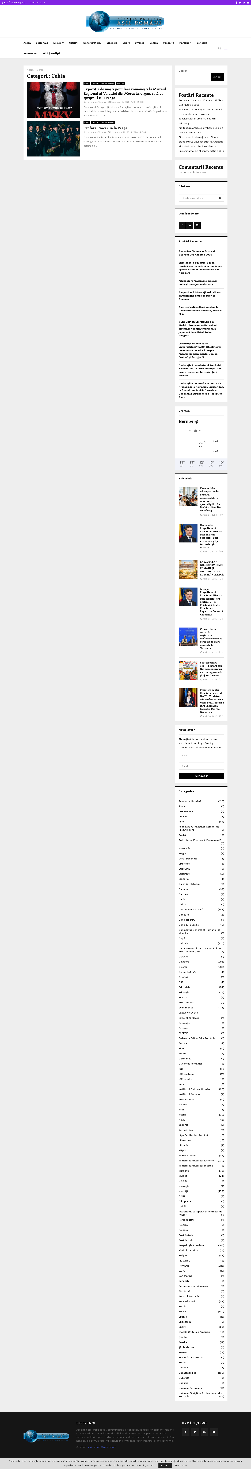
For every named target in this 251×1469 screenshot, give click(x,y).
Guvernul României (190, 1063)
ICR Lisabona (186, 1074)
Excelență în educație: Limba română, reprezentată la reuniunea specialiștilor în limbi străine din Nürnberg (210, 499)
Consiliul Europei (189, 924)
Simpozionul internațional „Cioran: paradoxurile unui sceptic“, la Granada (200, 295)
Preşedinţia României (191, 1245)
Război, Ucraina (188, 1250)
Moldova (184, 1170)
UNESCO (184, 1377)
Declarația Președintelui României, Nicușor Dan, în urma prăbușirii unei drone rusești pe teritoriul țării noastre (211, 536)
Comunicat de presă (191, 909)
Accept (165, 1465)
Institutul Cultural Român (103, 84)
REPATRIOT (185, 1260)
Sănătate (184, 1281)
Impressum (30, 53)
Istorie (182, 1114)
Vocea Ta (168, 42)
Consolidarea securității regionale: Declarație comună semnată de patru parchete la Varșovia (211, 638)
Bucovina (184, 868)
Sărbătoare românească (193, 1286)
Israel (182, 1109)
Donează (201, 42)
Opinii (182, 1206)
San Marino (185, 1275)
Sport (126, 42)
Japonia (183, 1124)
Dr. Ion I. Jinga (187, 972)
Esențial (183, 997)
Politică (183, 1224)
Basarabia (184, 848)
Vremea (184, 411)
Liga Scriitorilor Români (193, 1135)
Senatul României (189, 1296)
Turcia (182, 1362)
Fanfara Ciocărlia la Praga (105, 127)
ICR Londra (185, 1079)
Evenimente (186, 1007)
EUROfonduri (186, 1002)
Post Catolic (186, 1235)
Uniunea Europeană (191, 1388)
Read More (181, 1465)
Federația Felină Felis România (197, 1038)
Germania (185, 1058)
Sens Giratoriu (92, 42)
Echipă (154, 42)
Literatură (185, 1140)
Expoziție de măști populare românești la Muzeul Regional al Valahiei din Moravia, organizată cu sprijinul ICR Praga (124, 93)
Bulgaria (184, 878)
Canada (183, 889)
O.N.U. (182, 1196)
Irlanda (183, 1104)
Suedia (183, 1342)
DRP (181, 982)
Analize (183, 816)
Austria (183, 835)
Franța (183, 1053)
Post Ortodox (187, 1240)
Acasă (27, 42)
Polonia (183, 1230)
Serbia (182, 1306)
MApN (182, 1150)
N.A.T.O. (183, 1181)
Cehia (86, 84)
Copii (182, 938)
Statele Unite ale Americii (194, 1332)
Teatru (183, 1352)
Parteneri (185, 42)
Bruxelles (184, 863)
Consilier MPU (187, 919)
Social (182, 1311)
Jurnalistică (186, 1130)
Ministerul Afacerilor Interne (196, 1165)
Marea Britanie (187, 1155)
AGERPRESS (186, 811)
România (120, 84)
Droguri (183, 977)
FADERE (183, 1033)
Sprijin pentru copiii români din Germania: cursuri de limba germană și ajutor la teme (211, 669)
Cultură (183, 943)
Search (183, 70)
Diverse (139, 42)
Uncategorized (187, 1372)
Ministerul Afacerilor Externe (196, 1160)
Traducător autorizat (191, 1357)
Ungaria (183, 1382)
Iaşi (181, 1068)
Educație (184, 992)
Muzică (183, 1175)
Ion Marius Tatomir (96, 102)
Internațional (186, 1099)
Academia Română (190, 801)
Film (181, 1048)
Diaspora (112, 42)
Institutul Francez (189, 1094)
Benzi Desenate (188, 858)
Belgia (182, 853)
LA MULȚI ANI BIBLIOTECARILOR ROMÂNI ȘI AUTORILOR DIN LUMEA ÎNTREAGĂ (212, 568)
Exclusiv (58, 42)
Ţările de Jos (186, 1347)
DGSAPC (184, 956)
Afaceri (183, 806)
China (182, 904)
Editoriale (42, 42)
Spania (183, 1316)
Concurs (184, 914)
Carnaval (184, 894)
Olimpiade (185, 1201)
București (184, 873)
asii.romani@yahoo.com (102, 1447)
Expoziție (184, 1023)
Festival (183, 1043)
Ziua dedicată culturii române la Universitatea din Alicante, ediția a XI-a (200, 310)
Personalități (186, 1219)
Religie (183, 1255)
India (182, 1084)
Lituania (183, 1145)
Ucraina (183, 1367)
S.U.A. (182, 1270)
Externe (183, 1028)
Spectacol (185, 1321)
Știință (183, 1337)
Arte (181, 821)
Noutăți (73, 42)
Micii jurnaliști (51, 53)
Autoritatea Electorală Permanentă (200, 840)
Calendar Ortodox (189, 884)
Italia (182, 1119)
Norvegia (184, 1186)
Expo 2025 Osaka (189, 1017)
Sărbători (184, 1291)
